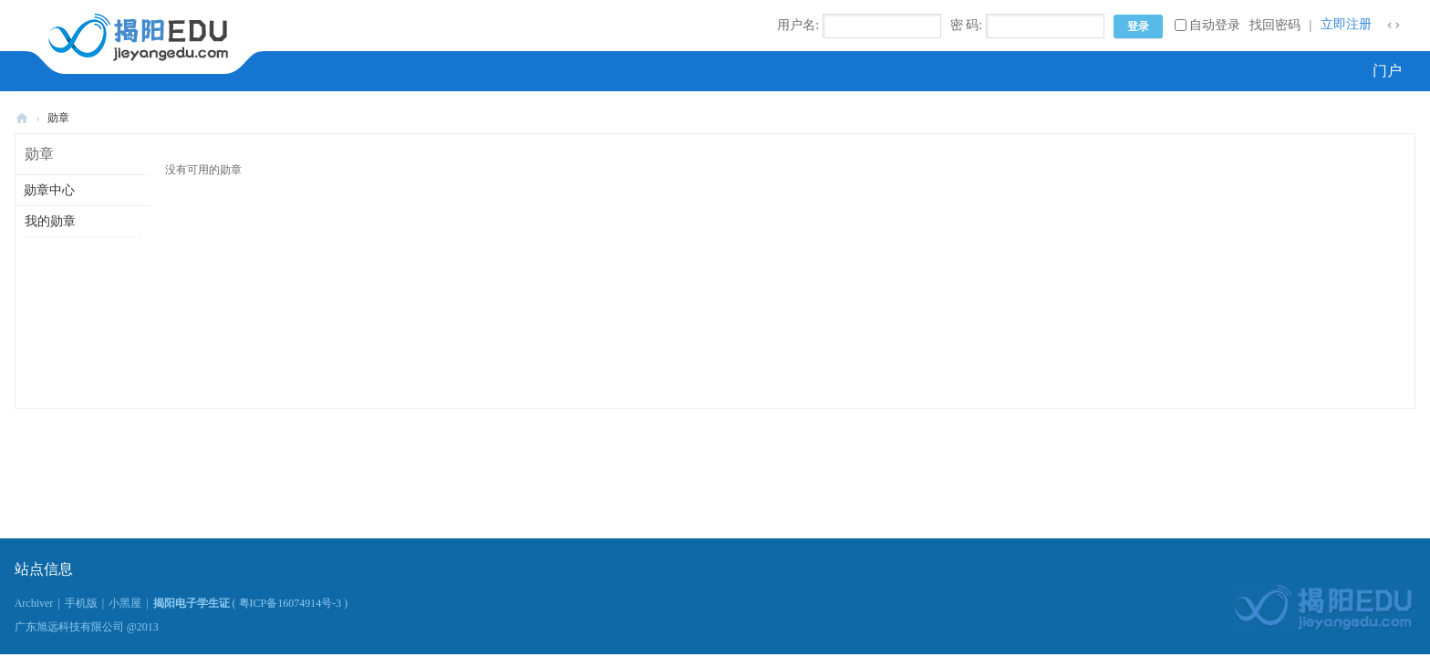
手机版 (81, 603)
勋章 (58, 117)
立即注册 (1346, 24)
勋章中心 (49, 190)
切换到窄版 (1393, 25)
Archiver (34, 603)
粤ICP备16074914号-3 (290, 603)
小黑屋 (125, 603)
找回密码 (1274, 25)
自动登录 (1207, 25)
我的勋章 (50, 221)
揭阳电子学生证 (22, 118)
